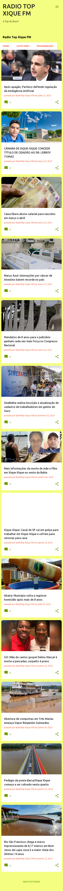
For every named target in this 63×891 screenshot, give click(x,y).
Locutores (22, 46)
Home (6, 46)
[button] (57, 102)
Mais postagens (31, 882)
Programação (45, 46)
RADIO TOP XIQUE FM (19, 10)
